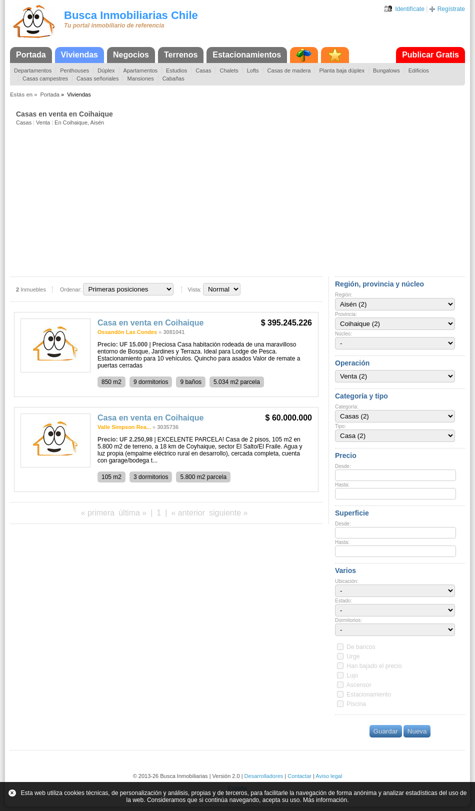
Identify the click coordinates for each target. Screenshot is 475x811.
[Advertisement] (240, 200)
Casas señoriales (97, 79)
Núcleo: (343, 333)
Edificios (418, 71)
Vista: (195, 289)
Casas (203, 71)
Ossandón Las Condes (127, 332)
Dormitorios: (348, 620)
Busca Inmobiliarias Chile (131, 15)
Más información (325, 800)
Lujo (352, 675)
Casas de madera (289, 71)
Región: (343, 295)
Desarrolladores (264, 776)
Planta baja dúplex (341, 71)
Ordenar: (71, 289)
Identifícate (409, 9)
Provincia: (346, 314)
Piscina (356, 704)
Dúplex (106, 71)
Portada (31, 54)
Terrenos (181, 54)
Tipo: (340, 426)
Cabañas (173, 79)
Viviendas (79, 54)
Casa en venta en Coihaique (151, 322)
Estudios (176, 71)
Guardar (386, 731)
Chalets (229, 71)
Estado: (343, 601)
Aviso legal (329, 776)
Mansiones (140, 79)
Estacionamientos (246, 54)
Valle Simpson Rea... (124, 427)
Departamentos (33, 71)
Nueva (417, 731)
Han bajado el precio (374, 666)
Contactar (300, 776)
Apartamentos (141, 71)
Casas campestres (45, 79)
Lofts (253, 71)
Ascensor (359, 685)
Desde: (343, 466)
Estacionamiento (368, 694)
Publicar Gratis (430, 54)
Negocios (131, 54)
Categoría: (346, 407)
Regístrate (451, 9)
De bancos (360, 647)
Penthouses (74, 71)
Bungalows (386, 71)
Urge (353, 656)
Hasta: (342, 485)
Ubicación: (346, 581)
